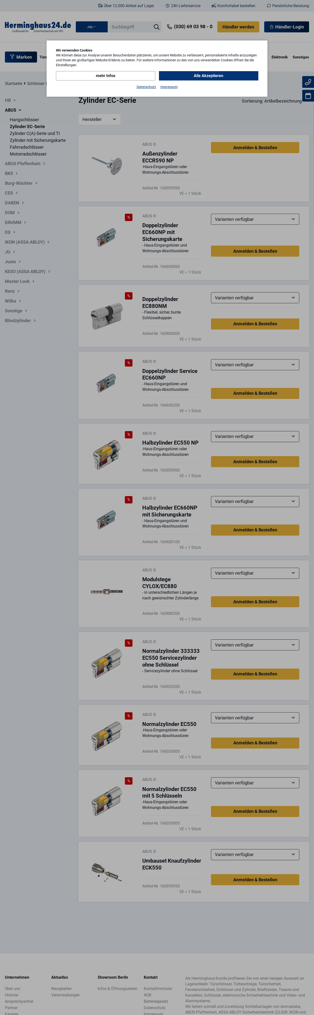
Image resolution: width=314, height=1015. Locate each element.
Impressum (169, 87)
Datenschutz (146, 87)
